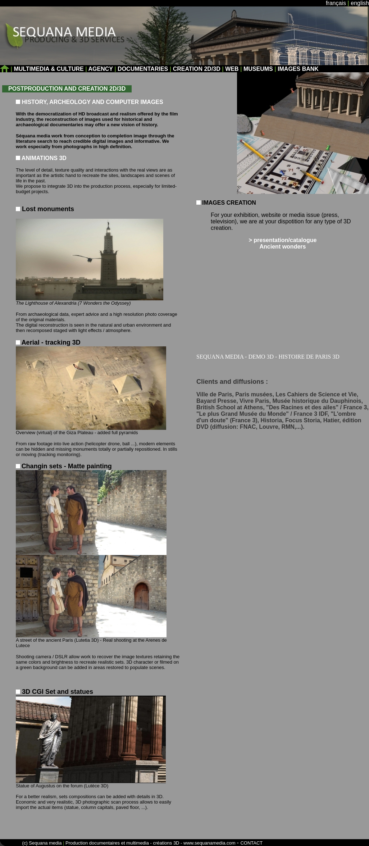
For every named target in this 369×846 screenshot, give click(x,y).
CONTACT (251, 843)
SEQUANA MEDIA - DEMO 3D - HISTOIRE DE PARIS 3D (268, 357)
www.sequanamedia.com (209, 843)
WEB (231, 69)
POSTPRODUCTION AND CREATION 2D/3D (67, 89)
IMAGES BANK (298, 69)
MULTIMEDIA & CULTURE (49, 69)
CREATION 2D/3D (196, 69)
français (336, 3)
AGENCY (100, 69)
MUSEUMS (258, 69)
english (360, 3)
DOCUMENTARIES (143, 69)
